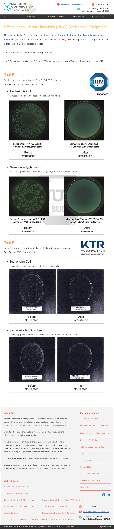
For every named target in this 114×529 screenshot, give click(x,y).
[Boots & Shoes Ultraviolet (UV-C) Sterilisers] (58, 519)
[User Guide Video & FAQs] (95, 480)
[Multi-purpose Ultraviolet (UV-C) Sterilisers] (21, 506)
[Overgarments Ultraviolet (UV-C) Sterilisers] (59, 512)
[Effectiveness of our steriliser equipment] (95, 432)
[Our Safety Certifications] (95, 440)
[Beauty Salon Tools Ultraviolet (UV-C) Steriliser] (21, 519)
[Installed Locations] (95, 453)
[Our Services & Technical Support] (95, 473)
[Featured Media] (95, 467)
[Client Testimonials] (95, 460)
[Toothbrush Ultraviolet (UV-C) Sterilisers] (21, 500)
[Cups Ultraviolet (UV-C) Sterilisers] (58, 506)
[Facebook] (104, 495)
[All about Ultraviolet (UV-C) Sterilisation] (95, 425)
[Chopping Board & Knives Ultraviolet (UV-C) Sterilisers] (64, 500)
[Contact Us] (95, 487)
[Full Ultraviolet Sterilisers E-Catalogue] (95, 446)
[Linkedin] (108, 495)
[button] (35, 16)
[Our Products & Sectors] (95, 418)
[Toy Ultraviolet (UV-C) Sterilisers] (21, 486)
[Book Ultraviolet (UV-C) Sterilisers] (20, 493)
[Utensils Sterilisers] (21, 512)
